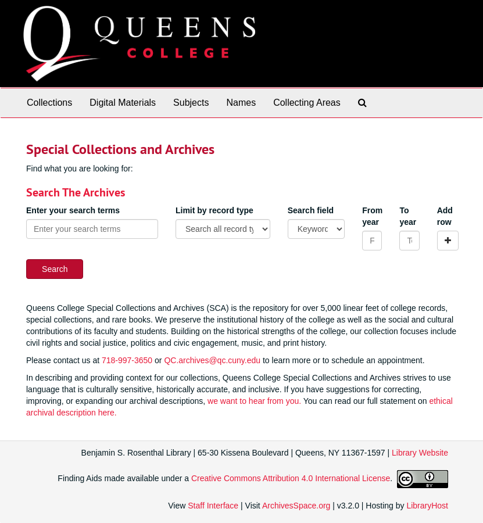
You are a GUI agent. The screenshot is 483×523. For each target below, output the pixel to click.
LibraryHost (427, 505)
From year (372, 216)
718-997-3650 (127, 360)
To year (407, 216)
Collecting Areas (307, 103)
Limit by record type (214, 210)
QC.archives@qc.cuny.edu (212, 360)
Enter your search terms (73, 210)
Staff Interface (213, 505)
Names (241, 103)
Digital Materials (123, 103)
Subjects (191, 103)
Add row (445, 216)
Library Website (420, 452)
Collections (49, 103)
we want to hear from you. (254, 401)
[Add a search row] (448, 240)
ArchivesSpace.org (296, 505)
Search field (311, 210)
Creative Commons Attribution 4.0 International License (290, 478)
